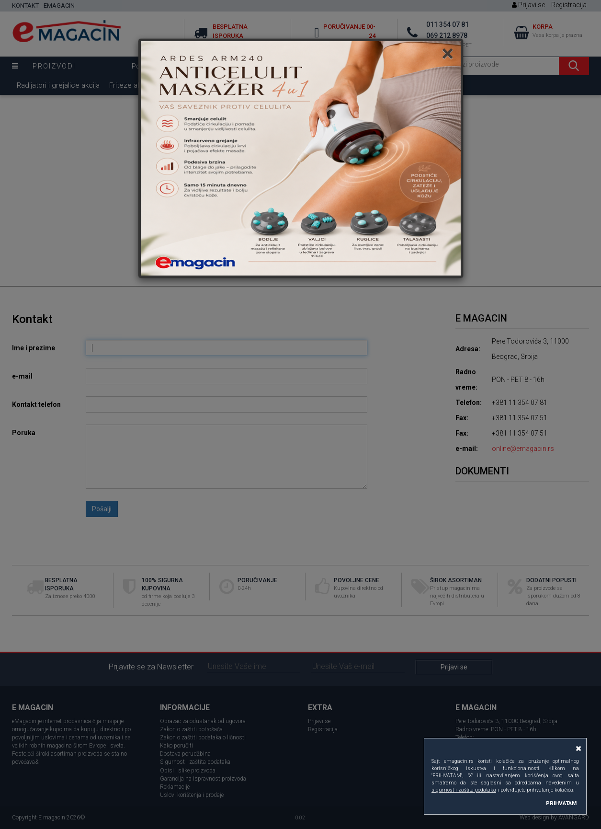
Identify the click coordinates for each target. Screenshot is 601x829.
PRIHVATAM (561, 803)
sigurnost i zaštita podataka (463, 790)
